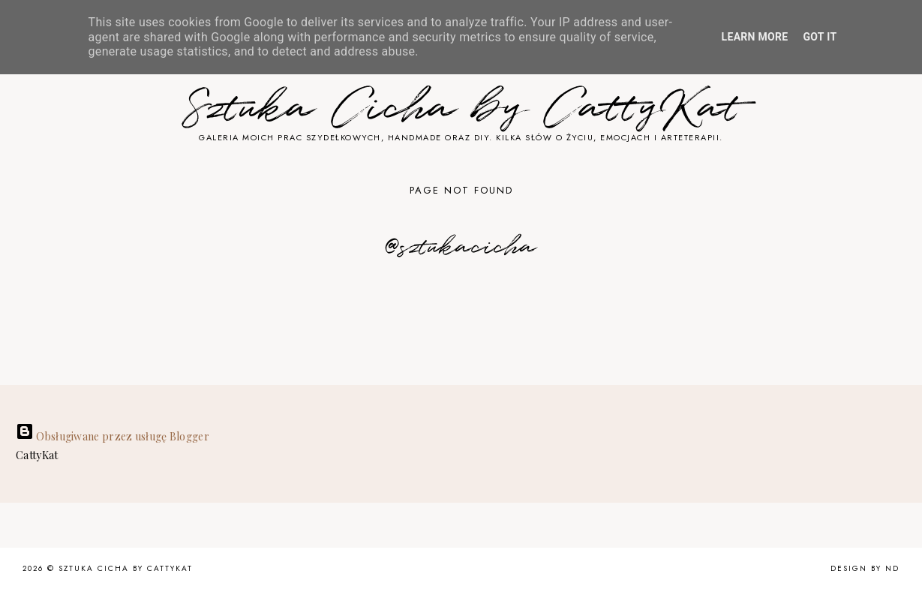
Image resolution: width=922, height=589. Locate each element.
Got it (820, 37)
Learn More (755, 37)
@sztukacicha (461, 247)
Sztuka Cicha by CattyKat (461, 109)
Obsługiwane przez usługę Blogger (112, 436)
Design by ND (864, 568)
